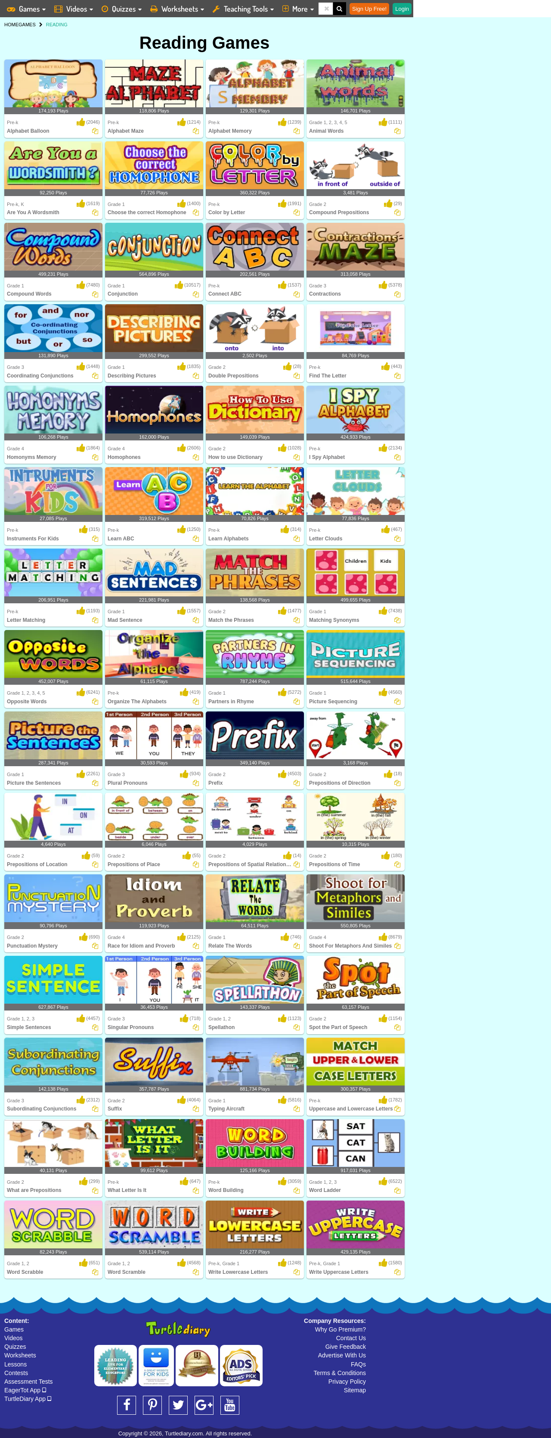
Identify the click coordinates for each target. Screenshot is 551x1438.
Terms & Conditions (340, 1372)
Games (14, 1329)
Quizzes (15, 1346)
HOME (11, 24)
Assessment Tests (28, 1381)
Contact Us (351, 1338)
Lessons (15, 1364)
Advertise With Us (342, 1355)
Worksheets (20, 1355)
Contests (16, 1372)
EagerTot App (25, 1390)
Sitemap (355, 1390)
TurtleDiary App (27, 1398)
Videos (13, 1338)
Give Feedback (345, 1346)
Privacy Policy (347, 1381)
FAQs (358, 1364)
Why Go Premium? (340, 1329)
